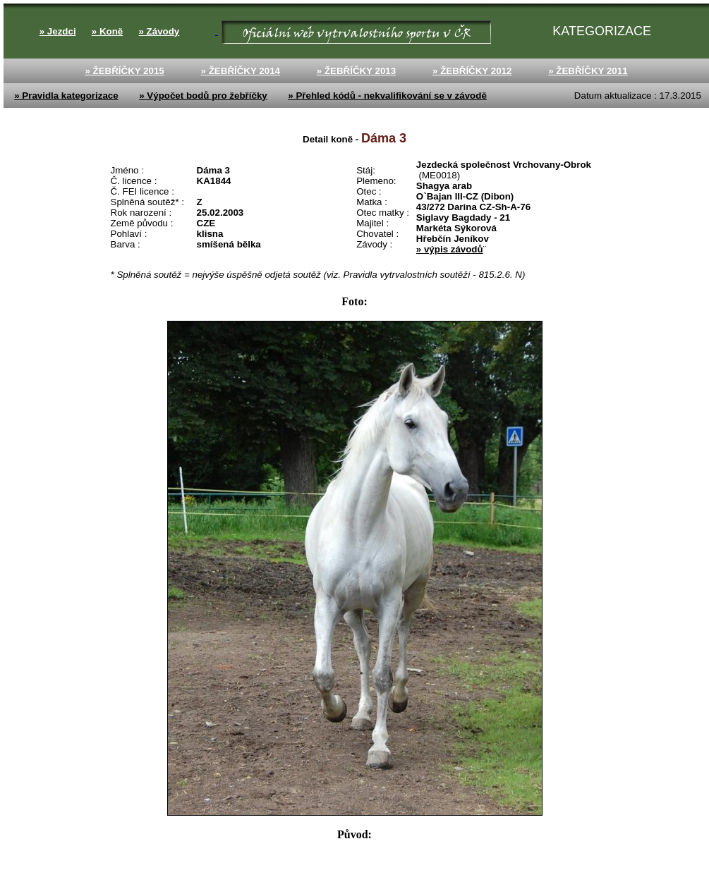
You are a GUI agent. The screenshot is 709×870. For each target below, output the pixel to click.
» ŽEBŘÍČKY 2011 (587, 71)
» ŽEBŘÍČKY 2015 (124, 71)
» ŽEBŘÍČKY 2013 (356, 71)
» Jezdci (58, 31)
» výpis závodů (449, 249)
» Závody (158, 31)
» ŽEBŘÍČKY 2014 (240, 71)
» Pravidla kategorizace (66, 95)
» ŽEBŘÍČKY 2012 (471, 71)
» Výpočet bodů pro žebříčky (203, 95)
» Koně (107, 31)
